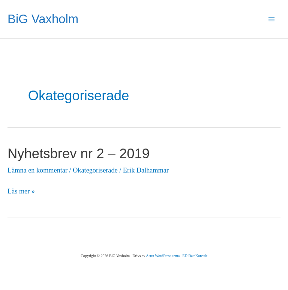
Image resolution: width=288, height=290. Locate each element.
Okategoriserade (95, 170)
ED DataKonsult (194, 256)
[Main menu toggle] (271, 19)
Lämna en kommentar (38, 170)
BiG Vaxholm (43, 19)
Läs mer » (21, 191)
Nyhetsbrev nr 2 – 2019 (79, 153)
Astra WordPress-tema (163, 256)
